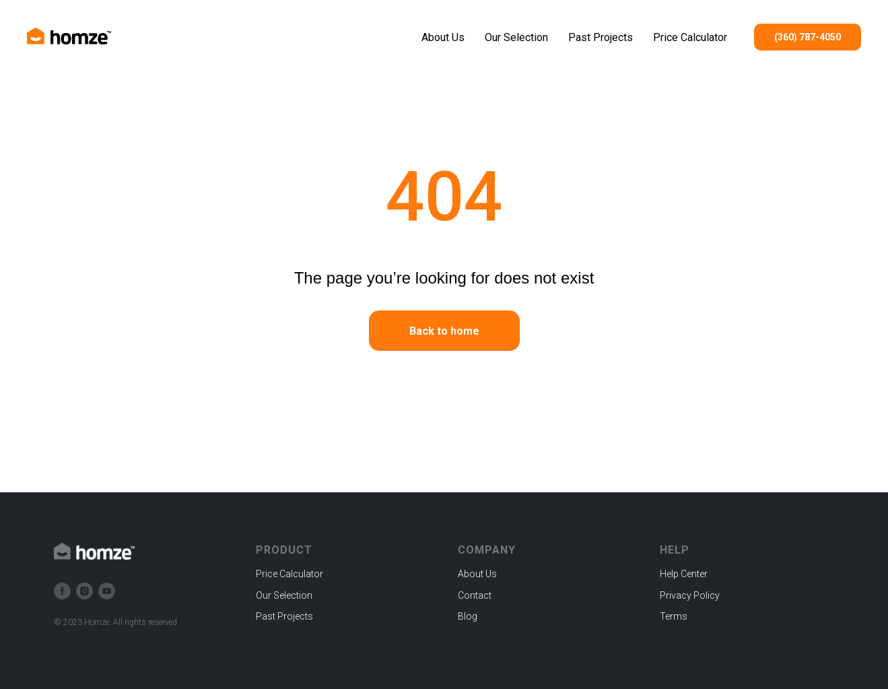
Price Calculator (690, 37)
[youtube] (106, 591)
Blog (467, 616)
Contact (474, 595)
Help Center (684, 573)
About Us (443, 37)
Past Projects (600, 37)
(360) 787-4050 (807, 37)
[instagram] (84, 591)
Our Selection (516, 37)
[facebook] (62, 591)
